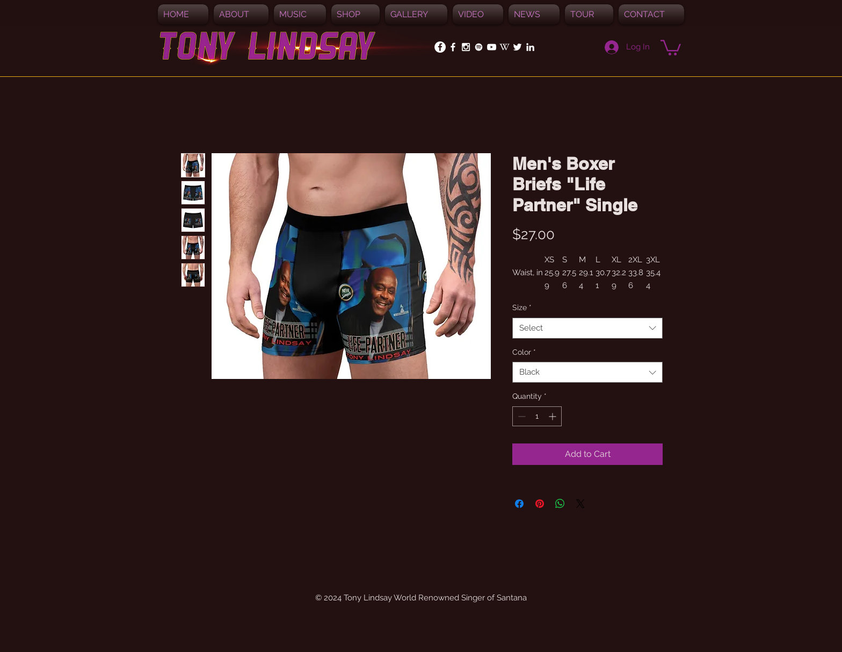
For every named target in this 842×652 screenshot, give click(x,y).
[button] (300, 14)
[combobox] (587, 328)
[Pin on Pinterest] (539, 503)
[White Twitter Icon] (517, 47)
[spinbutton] (537, 416)
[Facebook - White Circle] (440, 47)
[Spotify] (478, 47)
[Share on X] (580, 503)
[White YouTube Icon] (491, 47)
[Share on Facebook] (519, 503)
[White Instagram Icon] (465, 47)
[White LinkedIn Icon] (530, 47)
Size (522, 307)
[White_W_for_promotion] (504, 47)
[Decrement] (520, 416)
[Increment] (553, 416)
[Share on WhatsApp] (560, 503)
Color (524, 352)
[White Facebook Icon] (453, 47)
